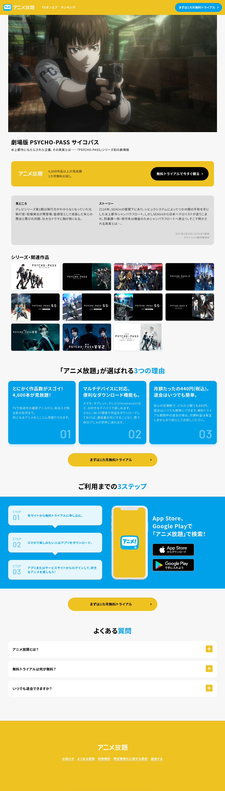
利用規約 (104, 758)
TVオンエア (50, 7)
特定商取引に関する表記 (131, 758)
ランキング (68, 7)
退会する (157, 758)
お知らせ (68, 758)
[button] (112, 649)
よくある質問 (86, 758)
